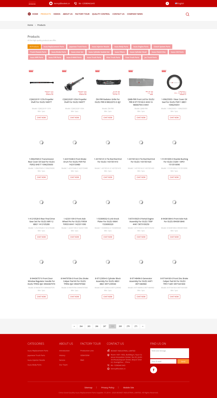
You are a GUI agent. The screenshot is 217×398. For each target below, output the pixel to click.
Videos (56, 14)
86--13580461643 (87, 3)
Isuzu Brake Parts (58, 52)
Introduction (64, 350)
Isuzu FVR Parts (54, 57)
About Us (68, 14)
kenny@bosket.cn (62, 3)
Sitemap (88, 387)
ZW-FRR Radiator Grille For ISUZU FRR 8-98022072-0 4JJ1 (108, 100)
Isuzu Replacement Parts (54, 46)
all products (34, 46)
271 (136, 326)
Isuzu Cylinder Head (138, 52)
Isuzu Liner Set (77, 52)
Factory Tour (82, 14)
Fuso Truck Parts (132, 57)
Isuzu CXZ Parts (177, 52)
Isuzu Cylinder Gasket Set (99, 52)
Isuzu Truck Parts (94, 57)
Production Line (87, 350)
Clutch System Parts (162, 46)
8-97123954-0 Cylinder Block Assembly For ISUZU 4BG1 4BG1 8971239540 (108, 281)
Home (33, 14)
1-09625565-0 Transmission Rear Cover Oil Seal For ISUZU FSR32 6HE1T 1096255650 (41, 162)
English (181, 3)
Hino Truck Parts (113, 57)
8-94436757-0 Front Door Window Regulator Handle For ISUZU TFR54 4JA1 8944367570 (41, 281)
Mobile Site (128, 387)
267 (104, 326)
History (62, 355)
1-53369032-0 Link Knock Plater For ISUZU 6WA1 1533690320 (108, 221)
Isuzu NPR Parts (36, 57)
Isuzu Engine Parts (140, 46)
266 (96, 326)
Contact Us (119, 14)
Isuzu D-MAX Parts (74, 57)
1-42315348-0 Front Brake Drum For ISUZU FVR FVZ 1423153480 (74, 162)
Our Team (63, 365)
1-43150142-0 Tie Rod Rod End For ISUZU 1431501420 (141, 160)
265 (88, 326)
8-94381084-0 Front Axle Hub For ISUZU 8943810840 (174, 220)
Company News (135, 14)
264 (81, 326)
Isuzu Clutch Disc (159, 52)
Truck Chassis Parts (38, 52)
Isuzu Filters (120, 52)
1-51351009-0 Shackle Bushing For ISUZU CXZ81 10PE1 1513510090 (174, 162)
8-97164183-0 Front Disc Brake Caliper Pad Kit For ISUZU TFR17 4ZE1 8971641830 (174, 281)
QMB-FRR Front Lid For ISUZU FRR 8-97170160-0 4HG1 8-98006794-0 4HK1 (141, 102)
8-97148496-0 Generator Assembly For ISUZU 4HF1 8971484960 (141, 281)
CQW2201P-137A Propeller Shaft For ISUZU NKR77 (41, 100)
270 (128, 326)
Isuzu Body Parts (121, 46)
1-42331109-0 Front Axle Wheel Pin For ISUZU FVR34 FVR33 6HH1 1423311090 (74, 221)
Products (46, 14)
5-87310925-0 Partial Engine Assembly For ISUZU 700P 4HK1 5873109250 (141, 221)
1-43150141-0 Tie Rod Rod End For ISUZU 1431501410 (108, 160)
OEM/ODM (84, 355)
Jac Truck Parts (150, 57)
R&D (82, 360)
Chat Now (41, 117)
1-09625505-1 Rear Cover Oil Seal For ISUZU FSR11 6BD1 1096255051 (174, 102)
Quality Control (101, 14)
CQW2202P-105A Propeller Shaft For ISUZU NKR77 (75, 100)
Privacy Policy (107, 387)
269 (120, 326)
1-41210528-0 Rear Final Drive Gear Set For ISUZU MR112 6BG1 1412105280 (41, 221)
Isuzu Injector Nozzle (100, 46)
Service (62, 360)
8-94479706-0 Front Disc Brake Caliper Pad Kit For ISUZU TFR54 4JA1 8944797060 (74, 281)
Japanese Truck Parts (78, 46)
